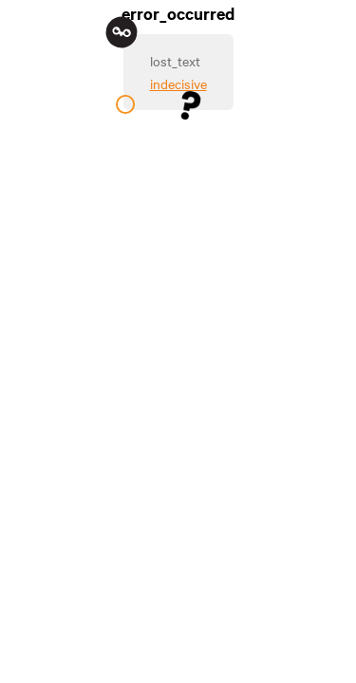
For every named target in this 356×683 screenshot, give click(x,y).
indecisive (178, 83)
